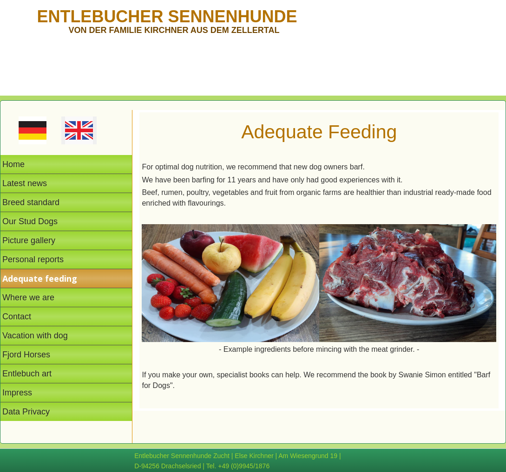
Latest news (24, 183)
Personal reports (33, 259)
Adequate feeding (39, 278)
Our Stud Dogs (30, 221)
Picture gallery (28, 240)
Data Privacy (26, 411)
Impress (17, 392)
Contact (16, 316)
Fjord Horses (26, 354)
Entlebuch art (27, 373)
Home (13, 164)
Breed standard (30, 202)
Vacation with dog (35, 335)
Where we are (28, 297)
